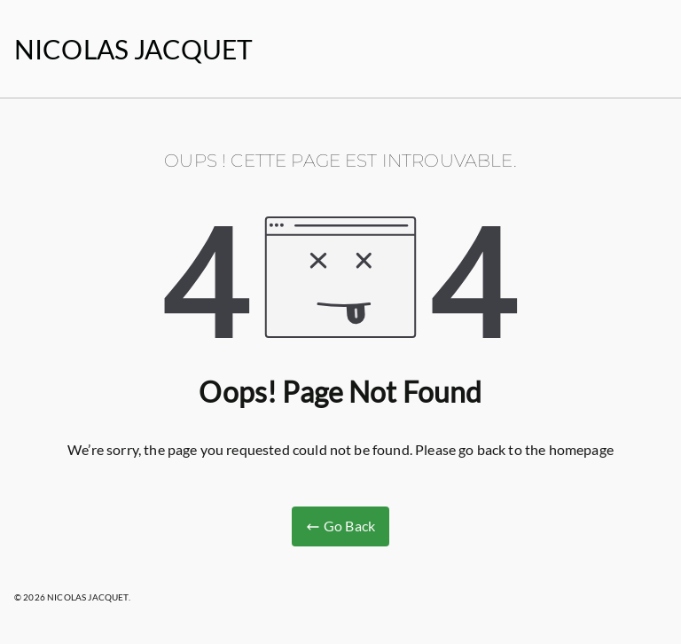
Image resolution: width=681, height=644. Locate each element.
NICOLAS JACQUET (133, 49)
